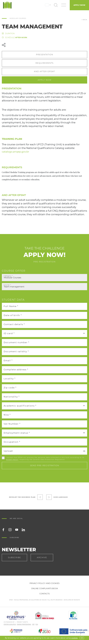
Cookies (74, 638)
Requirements (44, 63)
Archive (42, 557)
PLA (37, 624)
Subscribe (14, 557)
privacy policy (12, 459)
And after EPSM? (44, 71)
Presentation (44, 54)
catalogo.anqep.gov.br (15, 151)
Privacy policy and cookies (44, 583)
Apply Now (79, 5)
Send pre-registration (44, 465)
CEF (33, 624)
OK (82, 638)
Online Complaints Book (44, 588)
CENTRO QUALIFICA (10, 624)
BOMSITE (77, 600)
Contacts (44, 593)
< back (84, 19)
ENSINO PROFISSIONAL (24, 624)
